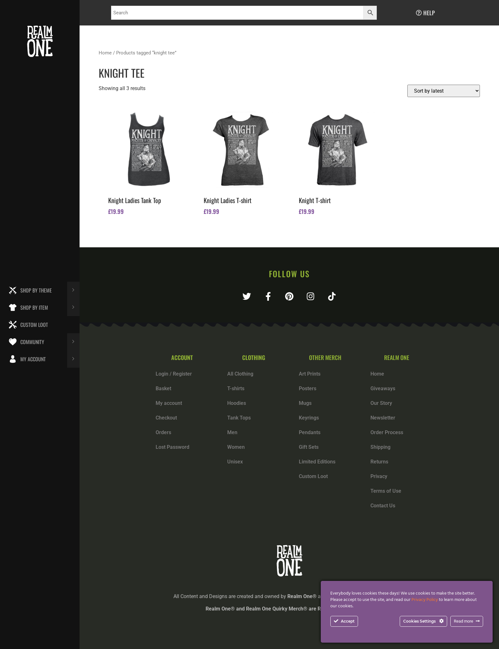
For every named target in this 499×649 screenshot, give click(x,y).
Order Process (386, 432)
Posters (307, 388)
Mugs (305, 403)
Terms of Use (385, 491)
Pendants (309, 432)
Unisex (235, 462)
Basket (163, 388)
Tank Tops (239, 418)
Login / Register (174, 374)
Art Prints (309, 374)
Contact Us (382, 506)
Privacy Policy (424, 599)
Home (105, 53)
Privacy (378, 476)
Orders (163, 432)
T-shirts (235, 388)
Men (232, 432)
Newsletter (382, 418)
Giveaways (382, 388)
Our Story (381, 403)
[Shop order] (443, 91)
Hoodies (236, 403)
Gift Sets (309, 447)
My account (169, 403)
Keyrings (309, 418)
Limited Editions (317, 462)
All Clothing (240, 374)
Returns (379, 462)
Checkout (166, 418)
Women (236, 447)
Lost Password (172, 447)
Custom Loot (313, 476)
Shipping (380, 447)
